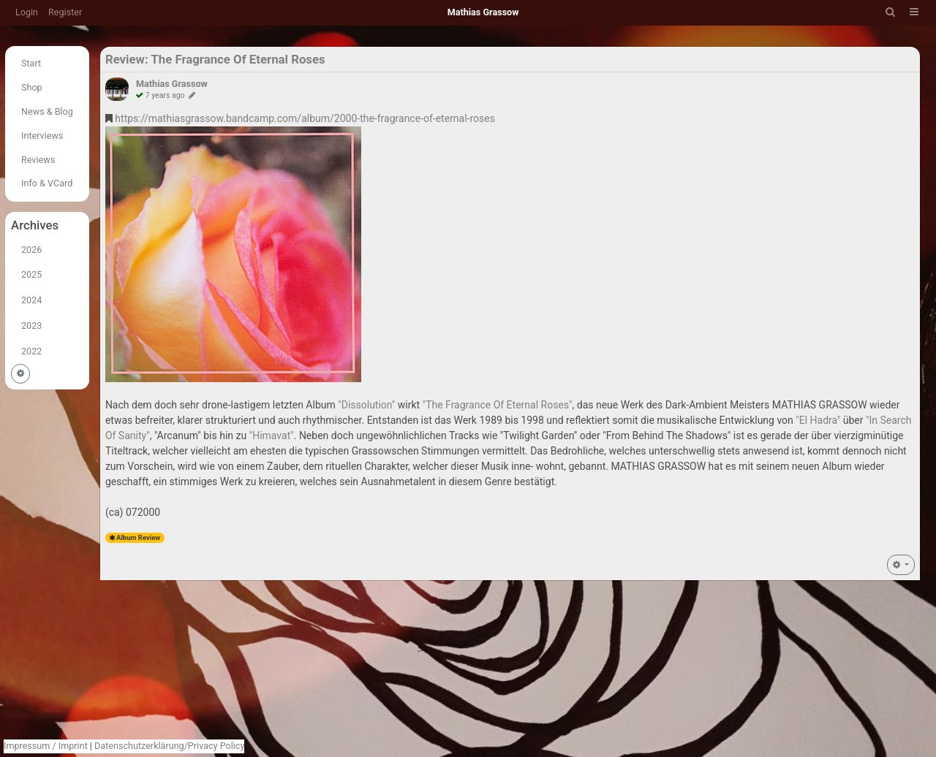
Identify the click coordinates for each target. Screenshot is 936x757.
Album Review (138, 537)
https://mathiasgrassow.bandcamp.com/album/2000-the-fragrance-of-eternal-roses (305, 118)
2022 (31, 351)
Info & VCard (46, 183)
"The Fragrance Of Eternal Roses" (498, 405)
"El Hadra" (818, 420)
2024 (31, 299)
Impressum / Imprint (46, 745)
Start (31, 63)
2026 (31, 249)
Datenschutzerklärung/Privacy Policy (169, 745)
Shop (31, 87)
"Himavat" (271, 435)
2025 (31, 274)
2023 (31, 325)
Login (26, 12)
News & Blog (47, 111)
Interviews (42, 135)
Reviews (38, 159)
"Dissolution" (366, 405)
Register (65, 12)
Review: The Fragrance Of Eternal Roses (215, 59)
